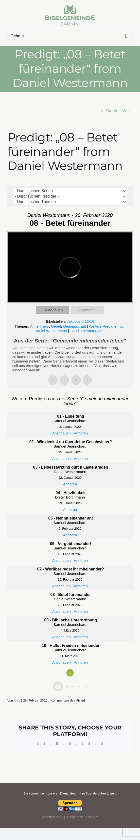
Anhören (89, 310)
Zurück (111, 111)
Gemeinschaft (74, 326)
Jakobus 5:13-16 (80, 321)
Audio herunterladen (88, 331)
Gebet (56, 326)
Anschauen (53, 310)
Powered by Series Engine (70, 686)
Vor (125, 111)
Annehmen (39, 326)
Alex (17, 700)
